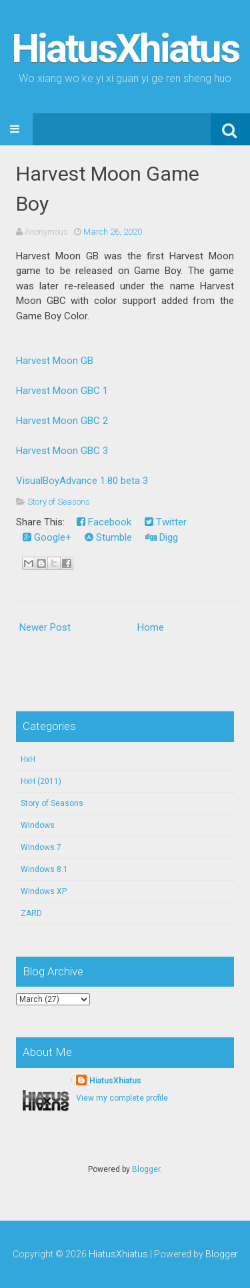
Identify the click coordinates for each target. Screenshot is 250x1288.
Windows (38, 825)
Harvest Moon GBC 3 (62, 451)
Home (150, 627)
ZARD (31, 913)
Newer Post (45, 627)
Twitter (166, 522)
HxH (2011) (41, 781)
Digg (161, 537)
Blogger (146, 1169)
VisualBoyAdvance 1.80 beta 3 (82, 481)
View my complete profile (122, 1098)
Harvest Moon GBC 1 (62, 391)
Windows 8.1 (44, 869)
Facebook (104, 522)
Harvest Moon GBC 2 (62, 421)
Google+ (47, 537)
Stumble (108, 537)
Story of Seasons (58, 502)
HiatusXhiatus (125, 48)
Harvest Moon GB (54, 361)
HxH (28, 759)
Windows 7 (41, 847)
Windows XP (44, 891)
